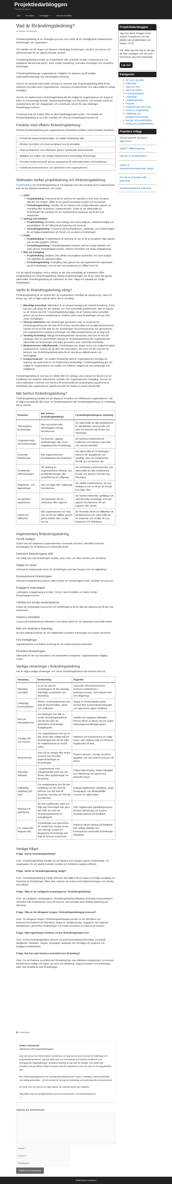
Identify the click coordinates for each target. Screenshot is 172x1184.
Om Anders (29, 16)
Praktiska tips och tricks (138, 107)
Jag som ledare (134, 90)
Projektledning (23, 185)
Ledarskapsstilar (134, 100)
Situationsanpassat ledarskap (135, 188)
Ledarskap (24, 1032)
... (21, 1096)
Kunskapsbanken (135, 93)
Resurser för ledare (64, 16)
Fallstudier (131, 83)
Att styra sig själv (135, 80)
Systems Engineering (137, 110)
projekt (89, 198)
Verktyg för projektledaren (139, 123)
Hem (19, 16)
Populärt (130, 103)
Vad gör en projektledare (139, 120)
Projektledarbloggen (40, 4)
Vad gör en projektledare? (133, 156)
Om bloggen (46, 15)
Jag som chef (133, 86)
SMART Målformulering (132, 148)
